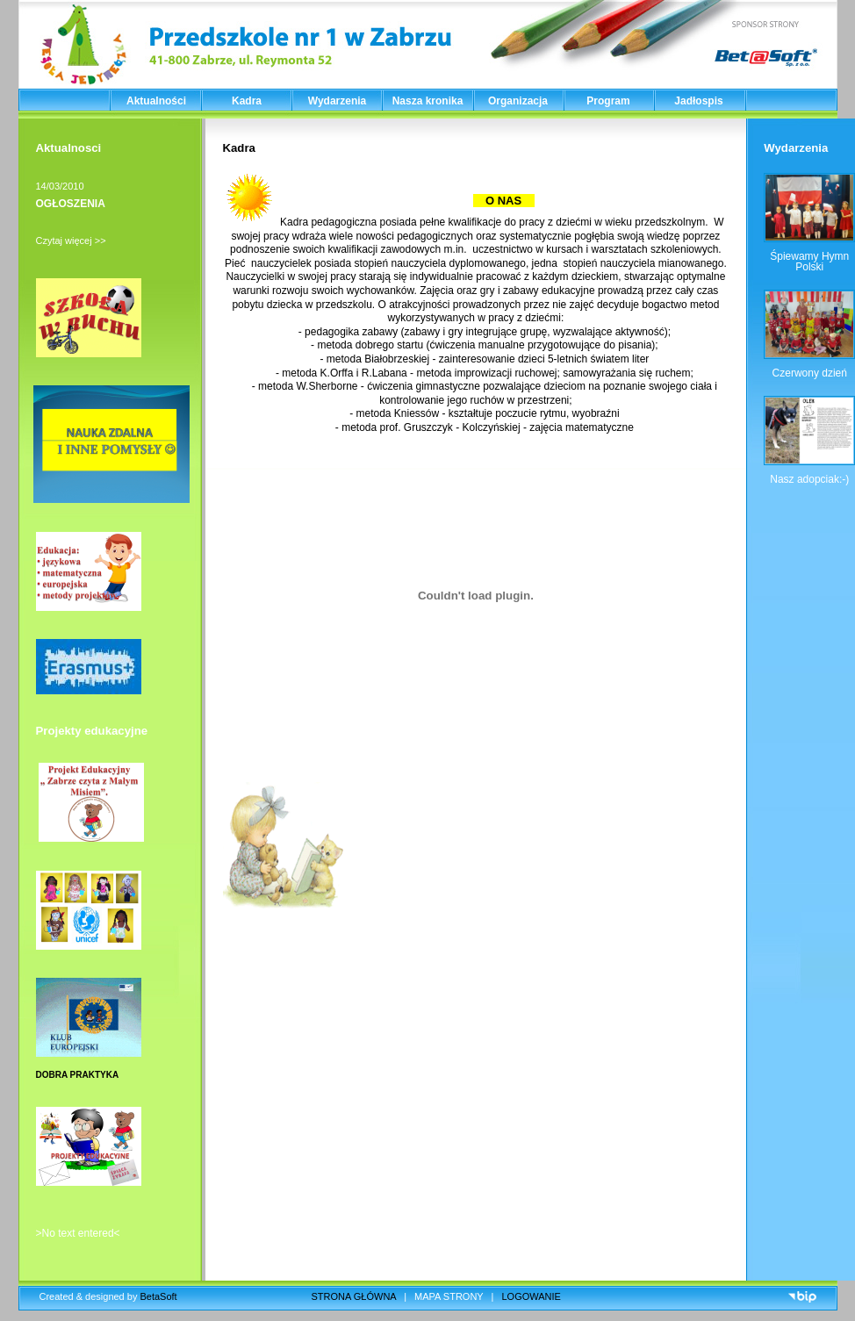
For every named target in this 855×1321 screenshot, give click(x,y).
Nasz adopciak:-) (809, 479)
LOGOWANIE (531, 1296)
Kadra (247, 101)
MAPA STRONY (448, 1296)
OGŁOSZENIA (70, 203)
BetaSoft (158, 1296)
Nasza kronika (427, 101)
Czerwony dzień (809, 373)
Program (607, 101)
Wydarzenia (337, 101)
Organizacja (518, 101)
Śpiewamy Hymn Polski (809, 261)
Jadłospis (698, 101)
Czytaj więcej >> (71, 240)
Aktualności (156, 101)
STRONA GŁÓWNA (354, 1296)
